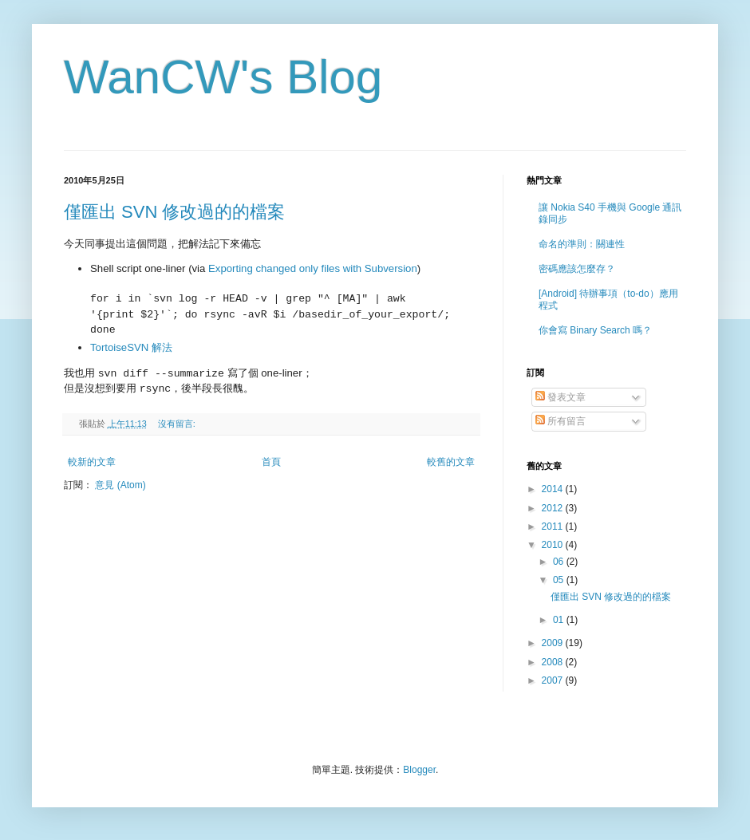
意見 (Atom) (120, 485)
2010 (554, 544)
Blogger (419, 769)
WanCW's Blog (223, 77)
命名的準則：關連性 (582, 244)
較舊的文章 (451, 461)
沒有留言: (178, 423)
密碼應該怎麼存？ (577, 268)
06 (559, 561)
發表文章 (560, 397)
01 (559, 619)
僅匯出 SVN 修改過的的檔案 (174, 212)
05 (559, 580)
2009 (554, 643)
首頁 (271, 461)
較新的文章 (92, 461)
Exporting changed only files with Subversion (312, 268)
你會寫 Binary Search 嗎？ (595, 330)
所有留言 (560, 421)
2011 (554, 526)
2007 (554, 680)
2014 (554, 489)
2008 (554, 662)
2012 (554, 508)
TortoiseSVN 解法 (131, 347)
